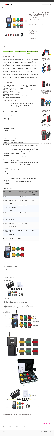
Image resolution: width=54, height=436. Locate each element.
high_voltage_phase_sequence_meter (25, 414)
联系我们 (17, 426)
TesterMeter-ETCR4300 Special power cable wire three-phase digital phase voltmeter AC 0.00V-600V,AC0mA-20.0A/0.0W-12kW (46, 92)
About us (17, 423)
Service (10, 423)
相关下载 (10, 428)
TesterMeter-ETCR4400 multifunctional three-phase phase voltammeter (46, 59)
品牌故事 (17, 425)
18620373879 (46, 423)
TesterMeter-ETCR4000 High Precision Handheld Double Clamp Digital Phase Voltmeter (46, 123)
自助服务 (10, 426)
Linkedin (23, 425)
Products (15, 4)
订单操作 (4, 428)
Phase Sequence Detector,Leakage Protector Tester (34, 7)
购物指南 (4, 426)
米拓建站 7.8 (46, 431)
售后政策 (10, 425)
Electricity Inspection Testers (19, 7)
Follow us (23, 423)
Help (3, 423)
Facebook (23, 426)
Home (19, 4)
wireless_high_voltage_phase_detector (11, 414)
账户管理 (4, 425)
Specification (6, 46)
